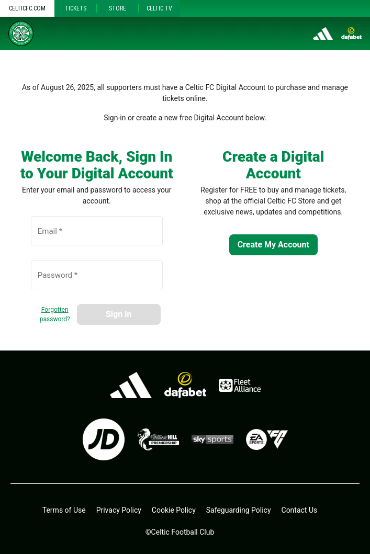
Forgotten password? (55, 314)
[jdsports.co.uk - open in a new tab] (104, 439)
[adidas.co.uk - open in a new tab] (131, 385)
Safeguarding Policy (238, 510)
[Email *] (97, 236)
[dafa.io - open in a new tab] (185, 385)
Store (117, 8)
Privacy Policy (118, 510)
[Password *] (97, 280)
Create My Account (273, 245)
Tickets (75, 8)
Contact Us (300, 510)
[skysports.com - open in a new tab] (212, 439)
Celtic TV (159, 8)
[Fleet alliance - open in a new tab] (240, 385)
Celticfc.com (27, 8)
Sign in (118, 314)
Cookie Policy (174, 510)
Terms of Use (64, 510)
